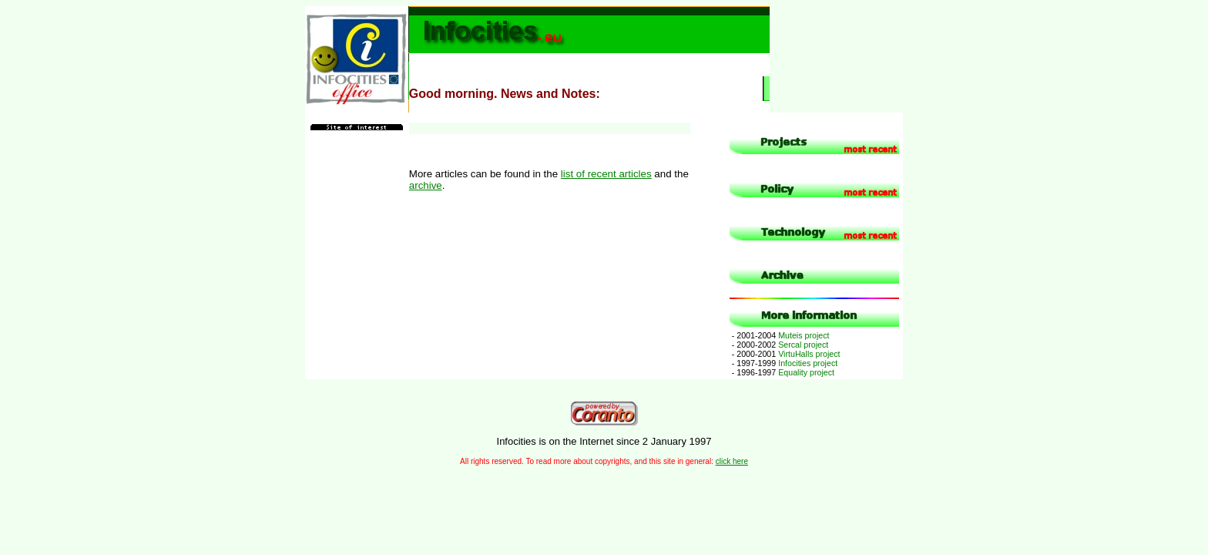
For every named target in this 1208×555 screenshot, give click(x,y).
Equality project (782, 372)
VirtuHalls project (785, 353)
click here (732, 461)
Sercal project (779, 344)
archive (425, 185)
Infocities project (783, 363)
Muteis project (780, 335)
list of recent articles (606, 174)
